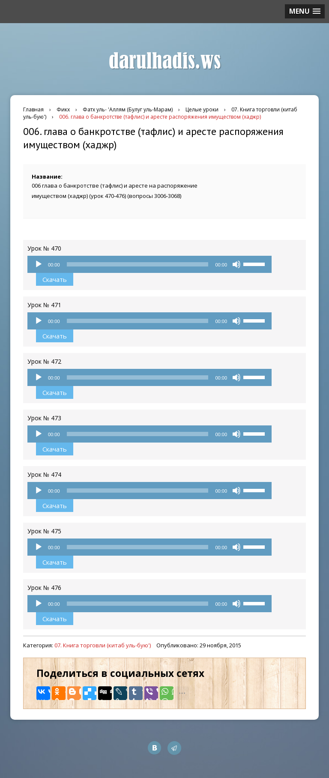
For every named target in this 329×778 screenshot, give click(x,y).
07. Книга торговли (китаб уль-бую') (102, 645)
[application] (149, 264)
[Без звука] (236, 264)
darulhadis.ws (165, 61)
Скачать (54, 279)
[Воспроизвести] (38, 264)
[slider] (138, 264)
